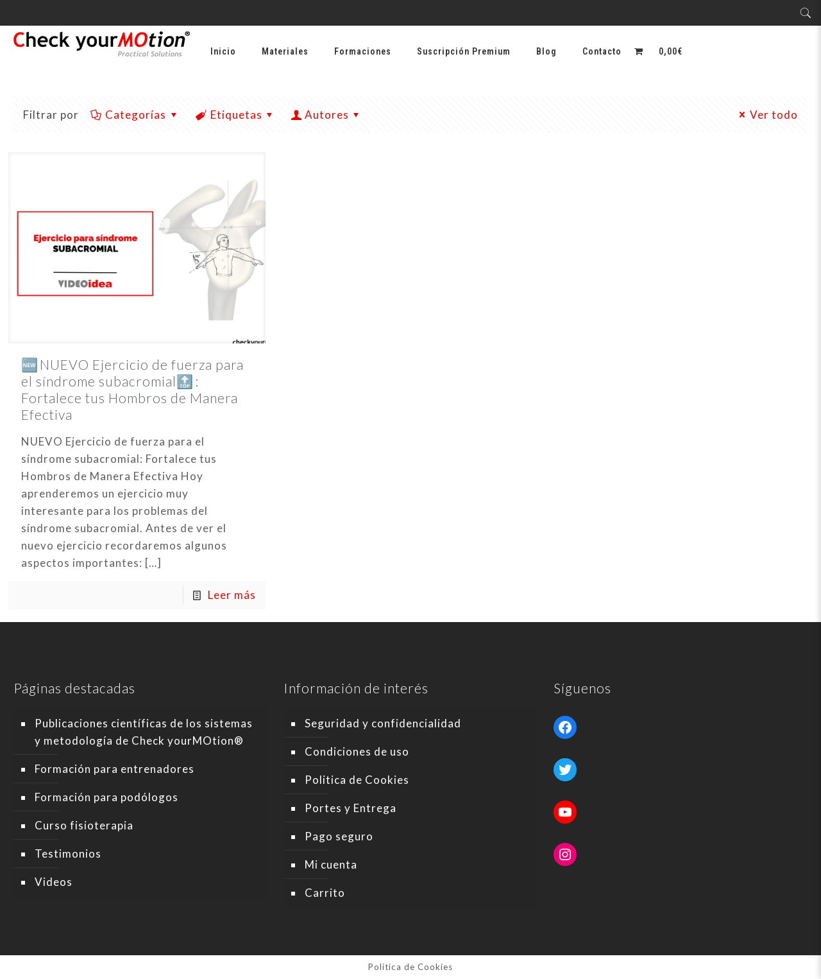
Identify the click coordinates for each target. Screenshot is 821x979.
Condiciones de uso (357, 751)
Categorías (135, 114)
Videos (53, 881)
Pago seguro (339, 836)
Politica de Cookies (357, 779)
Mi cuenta (331, 864)
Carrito (325, 892)
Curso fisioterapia (84, 825)
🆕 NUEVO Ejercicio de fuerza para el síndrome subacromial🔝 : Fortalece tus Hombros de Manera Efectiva (132, 389)
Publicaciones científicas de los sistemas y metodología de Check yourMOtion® (144, 731)
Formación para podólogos (106, 797)
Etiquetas (235, 114)
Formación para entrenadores (114, 768)
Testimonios (68, 853)
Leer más (232, 595)
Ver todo (767, 114)
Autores (326, 114)
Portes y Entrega (350, 808)
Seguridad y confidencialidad (383, 723)
